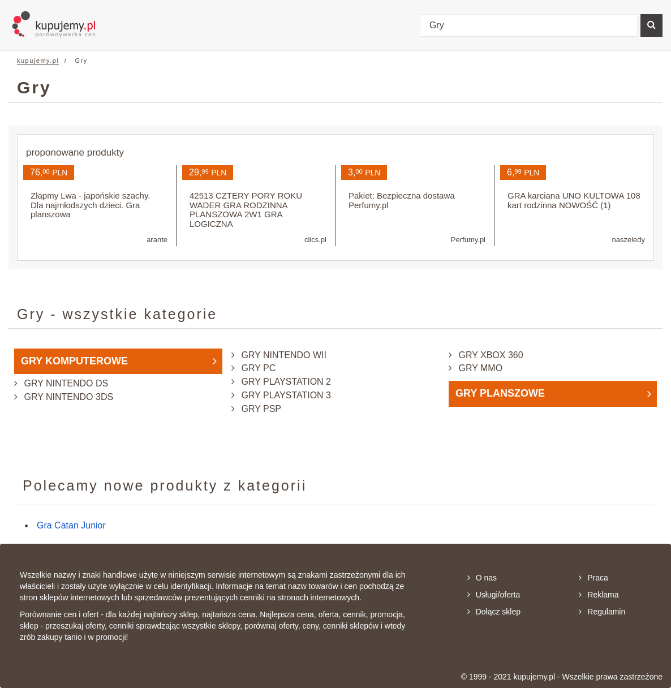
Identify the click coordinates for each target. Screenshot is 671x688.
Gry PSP (260, 409)
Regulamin (602, 611)
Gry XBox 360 (489, 355)
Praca (593, 577)
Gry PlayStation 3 (285, 395)
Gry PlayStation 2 (285, 381)
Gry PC (257, 368)
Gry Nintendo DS (64, 383)
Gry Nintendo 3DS (67, 397)
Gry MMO (479, 368)
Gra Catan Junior (71, 525)
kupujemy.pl (38, 60)
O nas (482, 577)
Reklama (598, 594)
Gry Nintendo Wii (282, 355)
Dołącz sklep (494, 611)
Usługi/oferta (494, 594)
